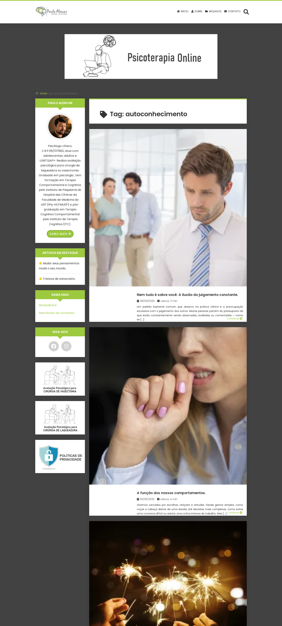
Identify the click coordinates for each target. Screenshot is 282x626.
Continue (234, 179)
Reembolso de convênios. (57, 313)
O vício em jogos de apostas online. (188, 315)
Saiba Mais (60, 234)
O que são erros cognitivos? (180, 493)
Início (43, 93)
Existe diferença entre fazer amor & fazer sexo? (195, 377)
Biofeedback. (48, 305)
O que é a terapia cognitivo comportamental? (179, 555)
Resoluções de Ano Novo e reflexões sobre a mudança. (189, 258)
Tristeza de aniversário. (59, 279)
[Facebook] (53, 346)
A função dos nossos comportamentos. (193, 196)
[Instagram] (66, 346)
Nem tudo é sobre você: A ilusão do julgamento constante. (188, 140)
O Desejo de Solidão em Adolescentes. (191, 433)
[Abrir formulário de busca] (246, 11)
